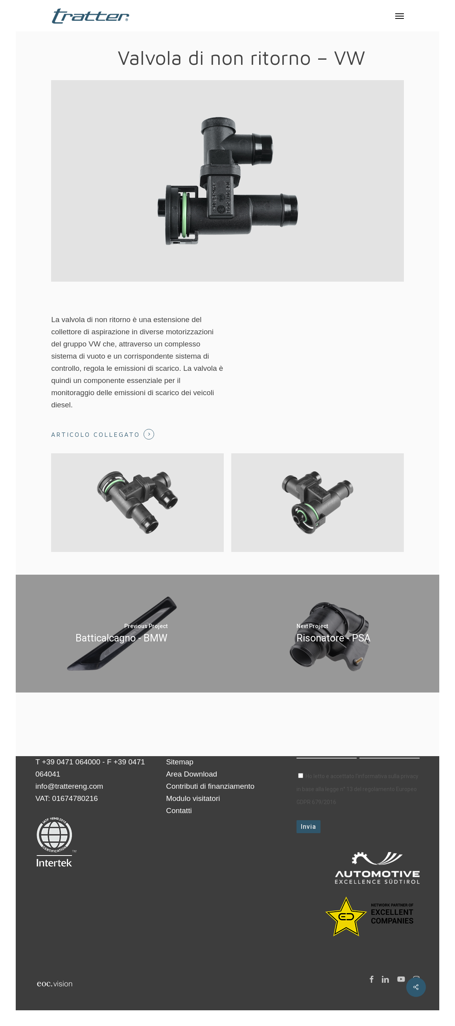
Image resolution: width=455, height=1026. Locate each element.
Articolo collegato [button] (95, 434)
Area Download (191, 774)
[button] (399, 16)
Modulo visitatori (193, 798)
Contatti (179, 810)
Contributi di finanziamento (210, 786)
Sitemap (179, 762)
